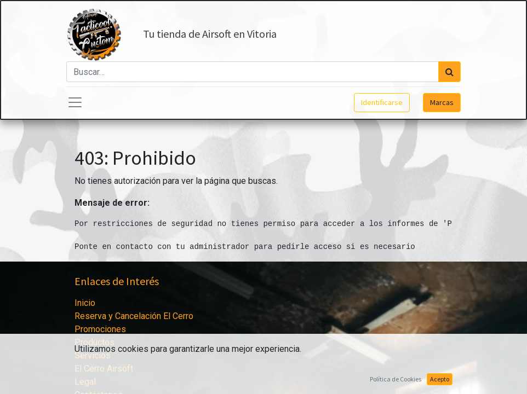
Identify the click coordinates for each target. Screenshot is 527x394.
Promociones (100, 329)
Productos (94, 342)
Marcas (442, 102)
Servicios (93, 355)
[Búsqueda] (449, 71)
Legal (85, 381)
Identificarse (382, 102)
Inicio (85, 303)
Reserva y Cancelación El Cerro (134, 316)
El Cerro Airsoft (104, 368)
